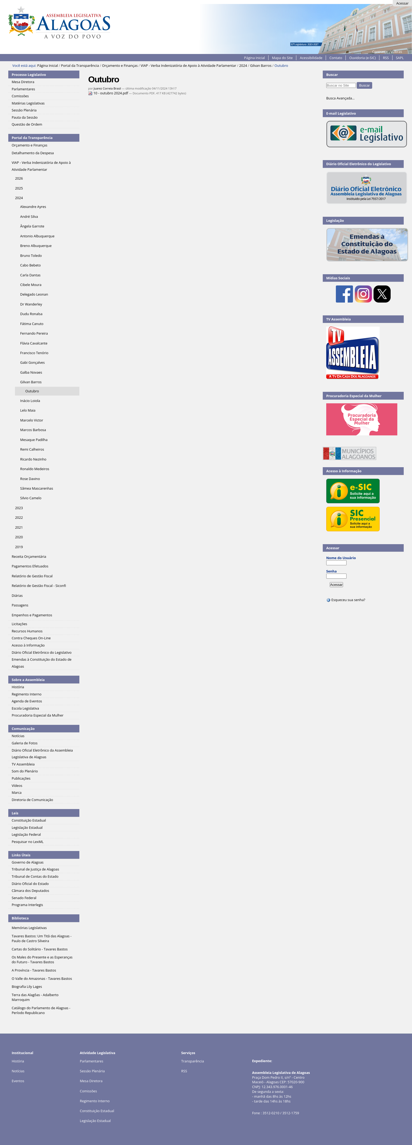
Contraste (380, 51)
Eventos (18, 1080)
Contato (335, 57)
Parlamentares (91, 1061)
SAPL (400, 57)
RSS (386, 57)
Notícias (18, 1071)
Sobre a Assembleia (28, 679)
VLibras (396, 51)
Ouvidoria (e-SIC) (362, 57)
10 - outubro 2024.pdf (108, 93)
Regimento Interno (95, 1100)
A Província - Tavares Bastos (34, 970)
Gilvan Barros (260, 65)
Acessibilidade (311, 57)
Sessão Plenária (92, 1071)
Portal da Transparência (80, 65)
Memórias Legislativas (29, 927)
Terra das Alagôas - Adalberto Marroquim (35, 997)
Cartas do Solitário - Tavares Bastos (40, 949)
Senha (331, 571)
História (18, 1061)
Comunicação (23, 728)
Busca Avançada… (340, 98)
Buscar (332, 74)
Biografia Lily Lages (27, 986)
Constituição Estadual (97, 1110)
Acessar (402, 3)
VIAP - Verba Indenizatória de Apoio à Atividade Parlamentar (188, 65)
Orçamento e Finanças (120, 65)
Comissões (88, 1091)
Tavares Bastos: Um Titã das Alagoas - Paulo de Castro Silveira (42, 938)
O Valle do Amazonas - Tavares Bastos (42, 978)
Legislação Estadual (95, 1120)
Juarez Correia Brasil (107, 88)
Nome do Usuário (341, 557)
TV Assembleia (338, 319)
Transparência (192, 1061)
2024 (243, 65)
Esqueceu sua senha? (345, 599)
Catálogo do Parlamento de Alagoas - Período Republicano (41, 1010)
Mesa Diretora (91, 1080)
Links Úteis (21, 855)
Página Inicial (254, 57)
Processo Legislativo (29, 74)
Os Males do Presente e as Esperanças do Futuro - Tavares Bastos (42, 959)
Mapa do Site (282, 57)
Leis (15, 813)
